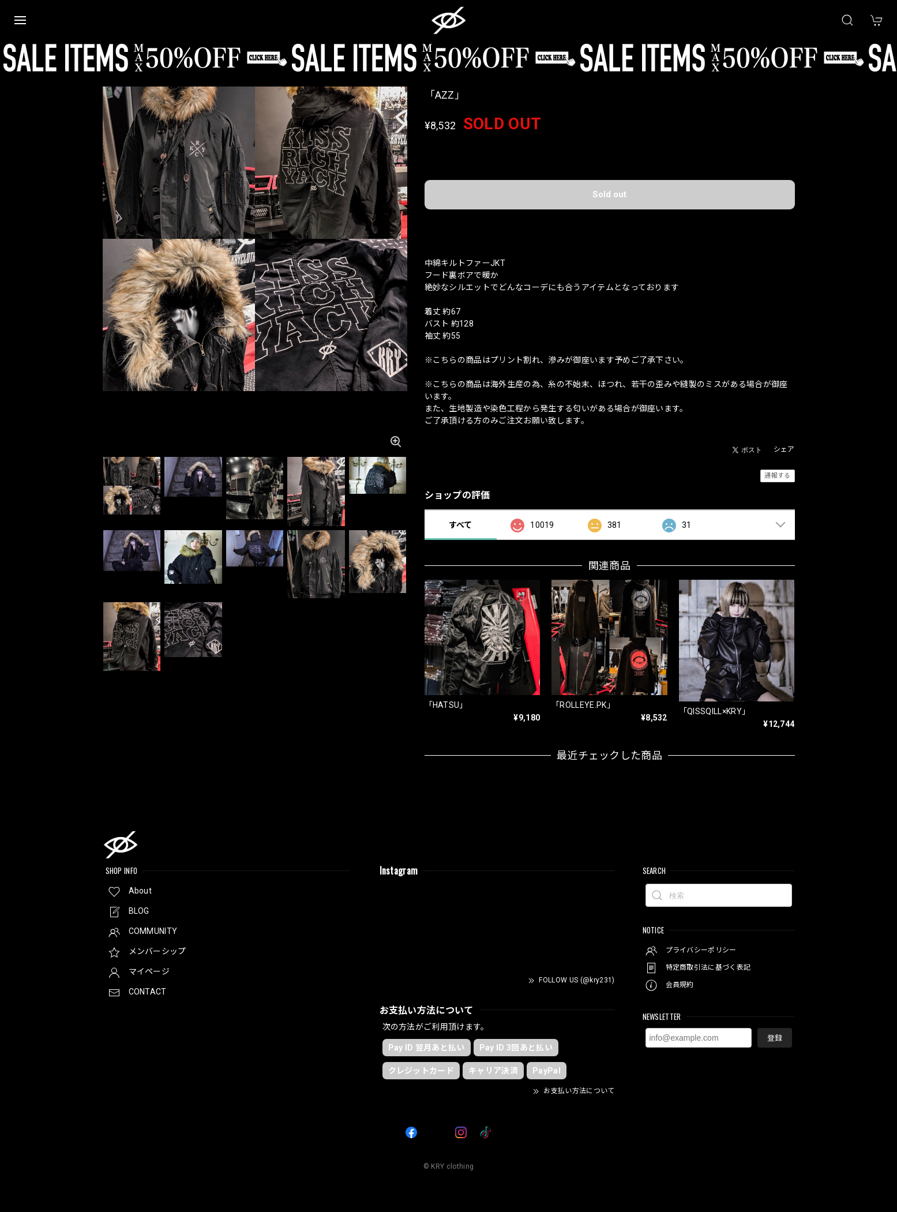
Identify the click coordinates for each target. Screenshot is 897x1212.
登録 (774, 1038)
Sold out (609, 194)
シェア (784, 449)
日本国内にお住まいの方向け (609, 224)
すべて (460, 525)
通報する (777, 475)
